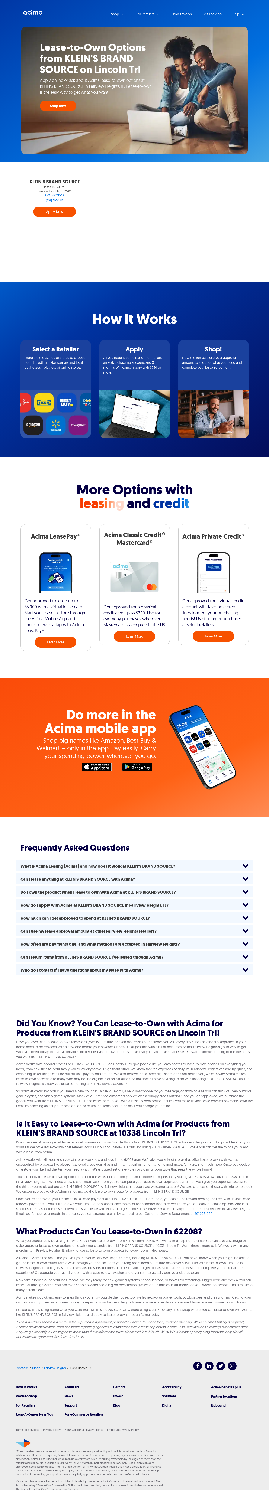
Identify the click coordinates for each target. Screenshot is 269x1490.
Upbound (218, 1405)
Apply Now (54, 212)
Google (139, 768)
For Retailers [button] (145, 14)
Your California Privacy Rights (84, 1430)
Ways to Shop (26, 1396)
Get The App (212, 14)
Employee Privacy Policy (123, 1430)
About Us (71, 1387)
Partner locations (224, 1396)
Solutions (169, 1396)
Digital (167, 1405)
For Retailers (25, 1405)
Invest (118, 1396)
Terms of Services (27, 1430)
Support (70, 1405)
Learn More (55, 642)
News (68, 1396)
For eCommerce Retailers (83, 1414)
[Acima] (23, 1443)
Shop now (58, 106)
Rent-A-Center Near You (34, 1414)
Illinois (36, 1368)
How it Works (182, 14)
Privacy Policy (52, 1430)
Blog (116, 1405)
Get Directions (54, 195)
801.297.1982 (203, 1213)
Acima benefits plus (226, 1387)
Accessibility (172, 1387)
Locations (22, 1368)
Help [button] (236, 14)
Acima (32, 14)
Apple (99, 768)
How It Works (26, 1387)
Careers (119, 1387)
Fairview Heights (55, 1368)
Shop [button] (115, 14)
